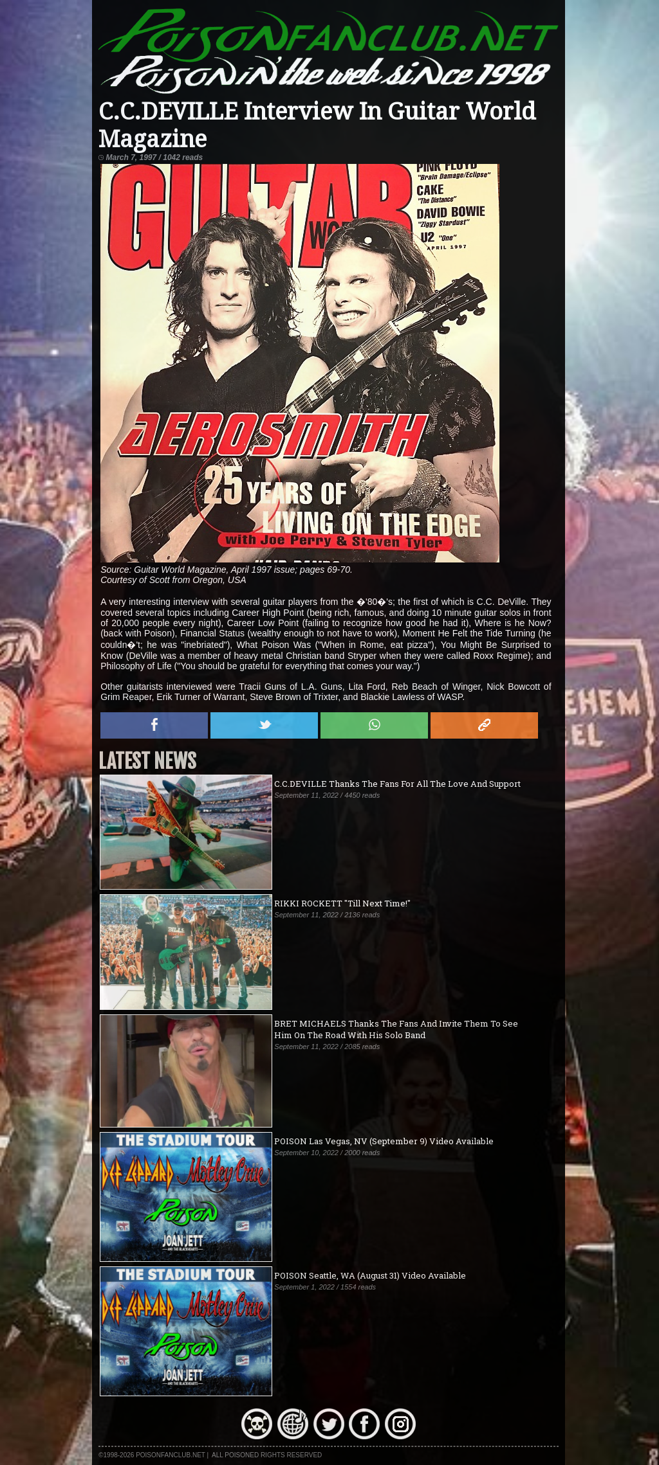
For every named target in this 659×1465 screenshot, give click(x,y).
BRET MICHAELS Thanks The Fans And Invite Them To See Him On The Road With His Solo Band (396, 1029)
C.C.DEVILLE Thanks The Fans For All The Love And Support (397, 783)
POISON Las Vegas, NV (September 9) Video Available (384, 1141)
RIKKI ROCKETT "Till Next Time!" (342, 903)
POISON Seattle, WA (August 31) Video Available (370, 1275)
